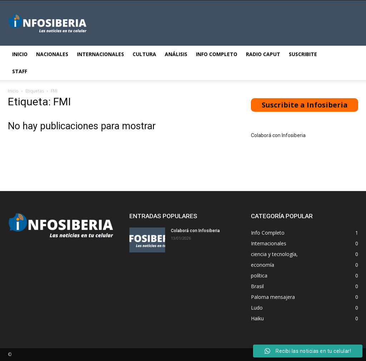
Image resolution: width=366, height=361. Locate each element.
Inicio (20, 54)
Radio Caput (263, 54)
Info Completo (216, 54)
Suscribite (303, 54)
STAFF (19, 71)
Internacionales (100, 54)
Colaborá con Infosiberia (278, 135)
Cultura (144, 54)
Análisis (176, 54)
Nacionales (52, 54)
